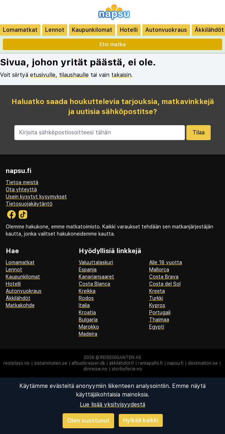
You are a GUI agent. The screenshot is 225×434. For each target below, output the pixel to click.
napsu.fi (175, 363)
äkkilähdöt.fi (121, 363)
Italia (84, 305)
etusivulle (42, 74)
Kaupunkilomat (92, 29)
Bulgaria (88, 319)
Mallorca (159, 269)
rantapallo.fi (150, 363)
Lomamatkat (20, 29)
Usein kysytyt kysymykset (36, 196)
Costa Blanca (94, 284)
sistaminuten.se (50, 363)
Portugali (160, 312)
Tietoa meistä (22, 182)
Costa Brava (163, 277)
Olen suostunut (88, 420)
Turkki (156, 298)
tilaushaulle (74, 74)
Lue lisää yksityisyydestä (112, 404)
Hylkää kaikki (140, 420)
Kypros (157, 305)
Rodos (86, 298)
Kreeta (157, 291)
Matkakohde (20, 305)
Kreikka (87, 291)
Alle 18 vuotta (165, 262)
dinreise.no (95, 368)
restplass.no (16, 363)
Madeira (88, 334)
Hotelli (129, 29)
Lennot (54, 29)
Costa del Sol (165, 284)
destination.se (203, 363)
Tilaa (198, 132)
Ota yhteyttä (21, 189)
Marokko (89, 327)
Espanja (88, 269)
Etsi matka (112, 44)
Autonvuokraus (166, 29)
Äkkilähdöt (18, 298)
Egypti (156, 327)
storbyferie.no (127, 368)
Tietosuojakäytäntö (29, 204)
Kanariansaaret (96, 277)
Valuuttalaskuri (96, 262)
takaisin (121, 74)
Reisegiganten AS (120, 357)
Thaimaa (159, 319)
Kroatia (87, 312)
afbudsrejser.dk (88, 363)
